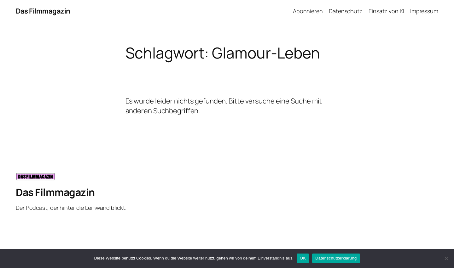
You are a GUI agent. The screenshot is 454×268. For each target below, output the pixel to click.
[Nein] (446, 258)
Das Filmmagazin (43, 11)
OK (303, 258)
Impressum (424, 11)
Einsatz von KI (386, 11)
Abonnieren (308, 11)
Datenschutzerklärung (336, 258)
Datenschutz (346, 11)
